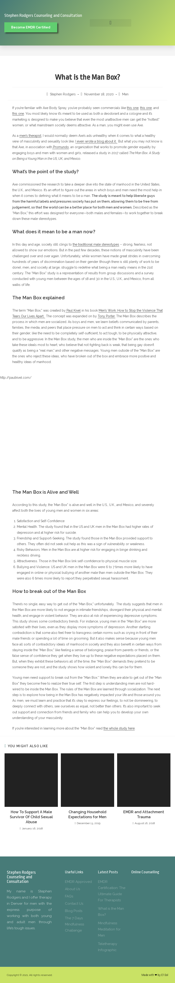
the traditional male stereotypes (96, 244)
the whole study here (119, 728)
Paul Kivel (73, 310)
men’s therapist (30, 135)
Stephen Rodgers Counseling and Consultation (43, 15)
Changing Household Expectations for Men (87, 814)
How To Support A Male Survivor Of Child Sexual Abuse (31, 817)
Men (125, 94)
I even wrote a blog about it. (96, 141)
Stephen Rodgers (63, 94)
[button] (110, 23)
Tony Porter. (106, 316)
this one (133, 108)
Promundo (60, 147)
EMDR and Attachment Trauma (143, 814)
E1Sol (164, 975)
